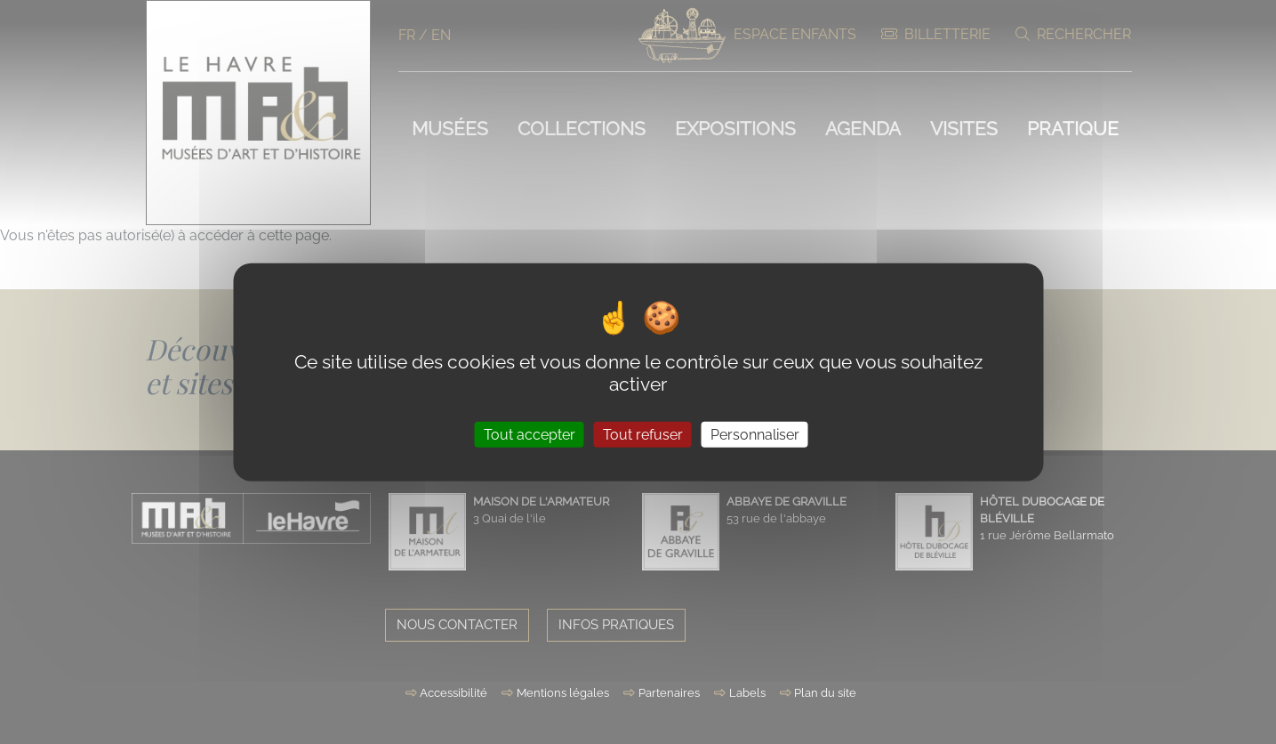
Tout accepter (529, 433)
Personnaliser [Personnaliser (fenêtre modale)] (754, 433)
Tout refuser (643, 433)
